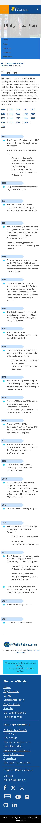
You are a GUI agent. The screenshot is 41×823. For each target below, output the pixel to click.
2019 (18, 122)
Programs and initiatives (14, 63)
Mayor (7, 687)
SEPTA (7, 776)
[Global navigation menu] (4, 9)
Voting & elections (13, 754)
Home (5, 39)
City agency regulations (16, 742)
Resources (7, 56)
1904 (18, 109)
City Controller (11, 704)
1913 (3, 114)
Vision (5, 44)
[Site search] (37, 9)
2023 (3, 126)
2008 (33, 118)
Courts (7, 695)
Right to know (20, 818)
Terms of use (7, 818)
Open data (9, 758)
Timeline (7, 52)
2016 (10, 122)
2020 (26, 122)
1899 (10, 109)
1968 (10, 118)
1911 (26, 109)
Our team (7, 48)
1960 (3, 118)
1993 (26, 118)
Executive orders (12, 746)
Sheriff (7, 708)
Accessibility (21, 820)
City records (10, 738)
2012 (3, 122)
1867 (3, 109)
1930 (18, 114)
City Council (10, 691)
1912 (33, 109)
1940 (26, 114)
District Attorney (12, 699)
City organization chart (16, 762)
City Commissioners (14, 712)
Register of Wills (12, 716)
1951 (33, 114)
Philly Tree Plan (6, 66)
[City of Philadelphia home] (20, 9)
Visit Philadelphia (13, 779)
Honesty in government (16, 750)
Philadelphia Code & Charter (15, 731)
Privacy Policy (33, 818)
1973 (18, 118)
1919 (10, 114)
